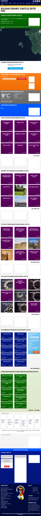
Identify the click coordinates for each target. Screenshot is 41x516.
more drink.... (37, 410)
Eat (17, 3)
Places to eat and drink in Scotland (6, 493)
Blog (2, 3)
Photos (37, 3)
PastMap (33, 26)
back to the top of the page (20, 450)
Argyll (6, 19)
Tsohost (21, 514)
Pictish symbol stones (4, 501)
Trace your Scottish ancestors (6, 495)
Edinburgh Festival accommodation (7, 489)
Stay (23, 3)
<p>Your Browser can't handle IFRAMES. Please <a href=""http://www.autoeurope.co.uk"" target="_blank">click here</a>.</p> (35, 322)
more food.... (31, 410)
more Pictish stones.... (35, 262)
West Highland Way (4, 507)
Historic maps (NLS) (14, 26)
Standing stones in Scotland (5, 498)
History (10, 3)
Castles (6, 3)
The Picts (2, 499)
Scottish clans (3, 497)
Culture (14, 3)
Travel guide (28, 3)
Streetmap (38, 26)
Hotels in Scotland (4, 490)
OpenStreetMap (21, 26)
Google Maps (7, 26)
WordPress (34, 513)
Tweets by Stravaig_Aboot (18, 458)
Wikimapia (3, 27)
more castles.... (37, 155)
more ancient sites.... (35, 208)
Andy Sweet (10, 513)
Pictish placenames (4, 502)
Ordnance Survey (28, 26)
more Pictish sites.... (36, 314)
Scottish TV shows (4, 506)
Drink (20, 3)
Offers (3, 4)
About (30, 485)
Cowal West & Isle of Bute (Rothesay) (14, 64)
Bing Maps (3, 26)
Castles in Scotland (4, 494)
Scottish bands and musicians (6, 503)
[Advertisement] (35, 163)
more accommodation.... (35, 368)
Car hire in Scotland (4, 491)
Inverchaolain (20, 18)
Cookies (30, 495)
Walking (32, 3)
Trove (2, 108)
